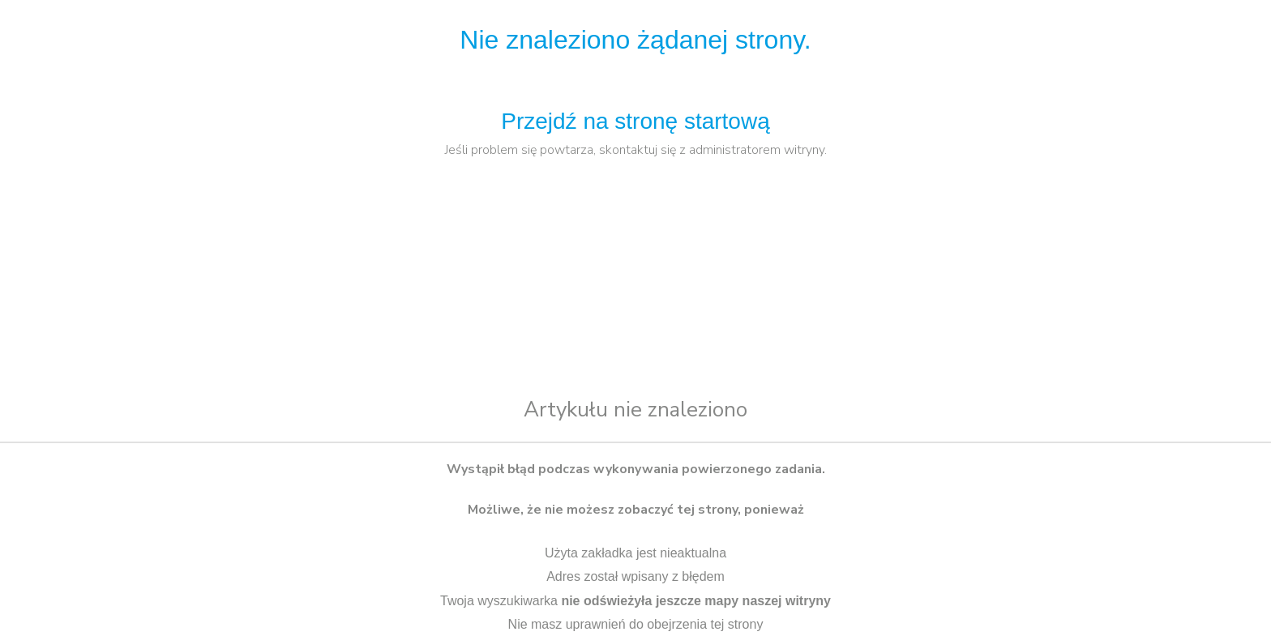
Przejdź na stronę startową (635, 121)
